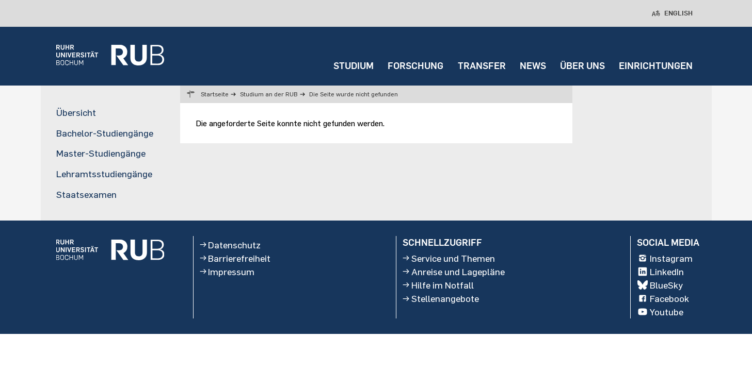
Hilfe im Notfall (438, 285)
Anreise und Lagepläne (454, 271)
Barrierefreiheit (235, 258)
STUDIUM (353, 66)
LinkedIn (660, 271)
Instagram (665, 258)
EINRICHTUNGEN (656, 66)
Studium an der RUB (269, 94)
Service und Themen (449, 258)
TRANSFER (482, 66)
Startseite (215, 94)
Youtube (660, 312)
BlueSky (660, 285)
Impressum (227, 271)
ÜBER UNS (582, 66)
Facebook (663, 298)
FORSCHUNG (415, 66)
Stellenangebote (441, 298)
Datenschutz (230, 244)
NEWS (533, 66)
